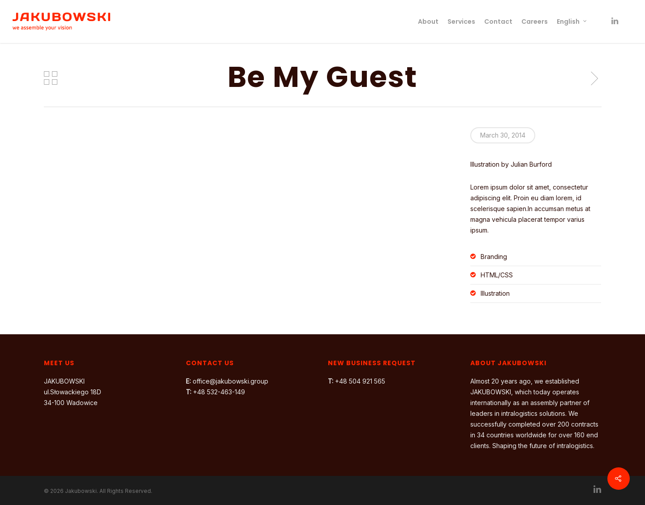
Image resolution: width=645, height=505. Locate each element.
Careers (534, 21)
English (572, 21)
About (428, 21)
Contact (498, 21)
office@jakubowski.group (230, 381)
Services (461, 21)
